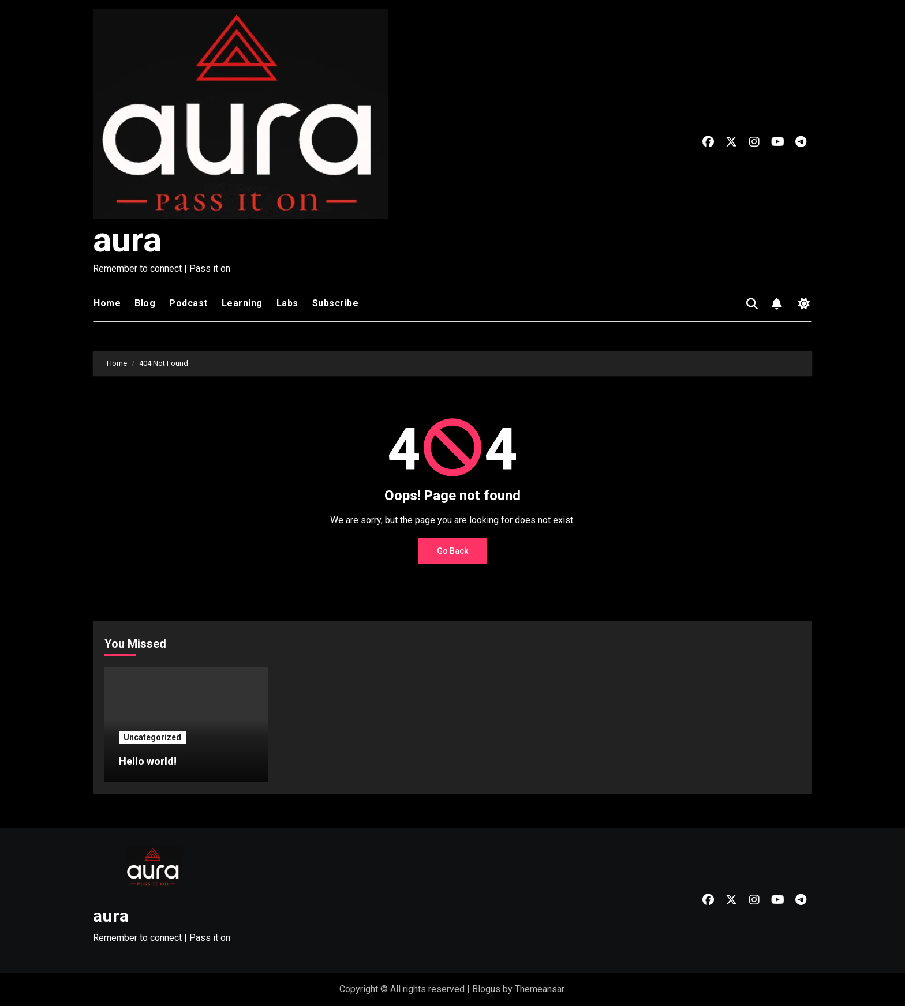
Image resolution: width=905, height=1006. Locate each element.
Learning (242, 303)
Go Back (452, 550)
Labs (287, 303)
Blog (144, 303)
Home (107, 303)
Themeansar (539, 989)
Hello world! (148, 761)
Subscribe (335, 303)
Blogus (486, 989)
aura (127, 239)
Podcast (188, 303)
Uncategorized (152, 737)
